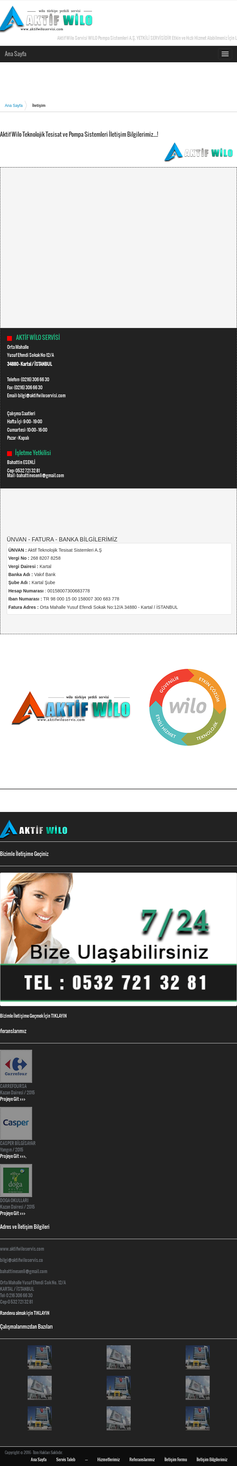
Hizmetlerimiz (108, 1459)
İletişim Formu (175, 1459)
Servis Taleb (65, 1459)
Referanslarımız (142, 1459)
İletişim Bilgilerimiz (212, 1459)
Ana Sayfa (17, 53)
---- (86, 1459)
